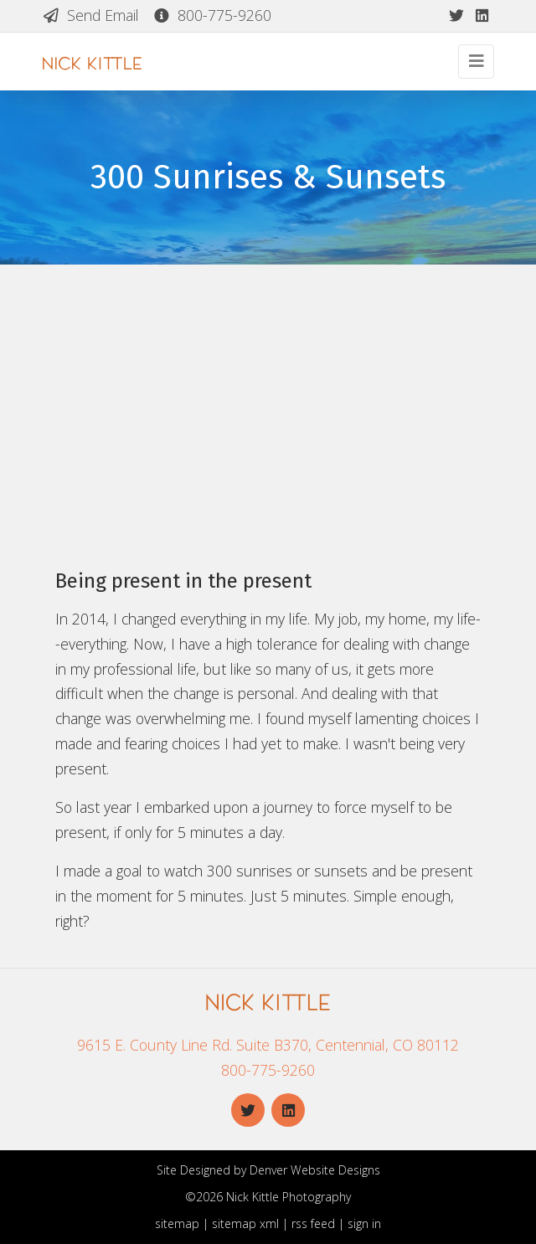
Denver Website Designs (315, 1170)
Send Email (90, 15)
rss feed (313, 1223)
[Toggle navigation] (476, 61)
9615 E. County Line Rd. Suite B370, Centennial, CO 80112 (268, 1045)
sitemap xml (245, 1223)
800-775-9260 (211, 15)
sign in (364, 1223)
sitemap (177, 1223)
